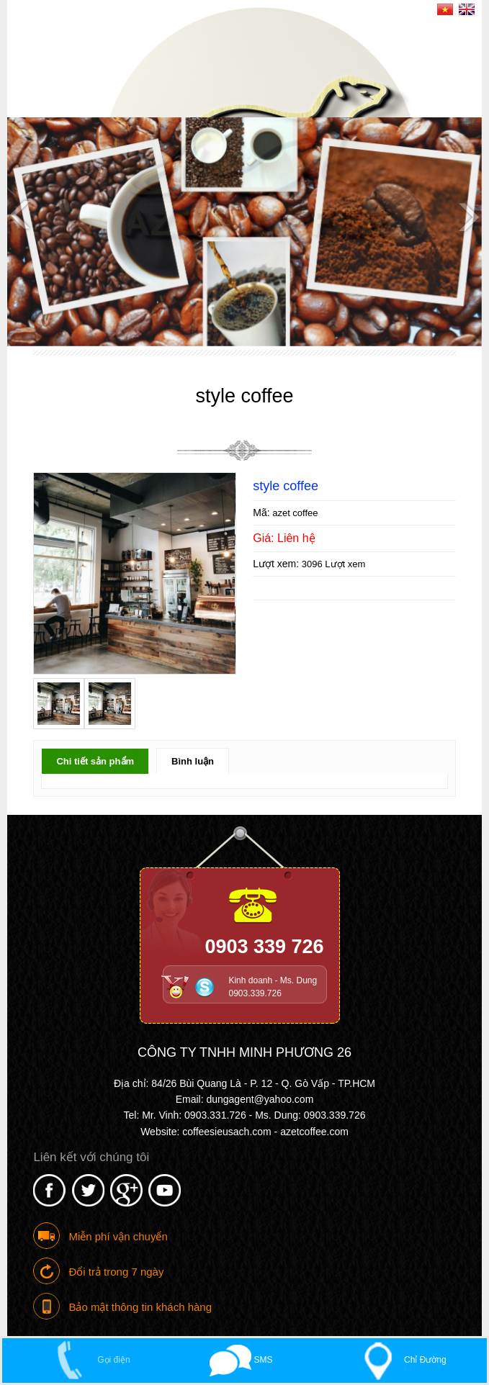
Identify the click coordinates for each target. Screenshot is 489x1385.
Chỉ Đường (399, 1360)
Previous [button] (21, 216)
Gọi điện (87, 1360)
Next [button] (467, 216)
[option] (244, 231)
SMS (241, 1360)
